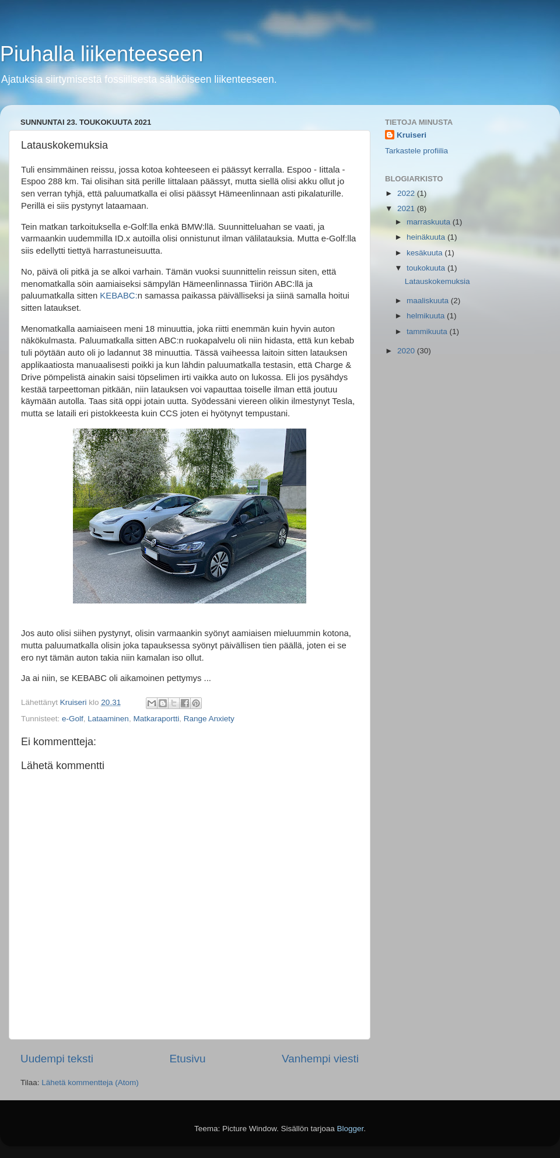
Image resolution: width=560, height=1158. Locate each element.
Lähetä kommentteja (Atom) (90, 1082)
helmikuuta (427, 315)
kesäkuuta (425, 252)
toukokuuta (427, 268)
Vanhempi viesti (320, 1058)
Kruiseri (411, 135)
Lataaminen (108, 718)
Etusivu (188, 1058)
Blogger (350, 1128)
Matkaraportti (156, 718)
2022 (407, 193)
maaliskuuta (429, 300)
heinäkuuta (427, 237)
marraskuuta (430, 221)
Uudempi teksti (56, 1058)
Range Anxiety (209, 718)
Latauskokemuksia (437, 281)
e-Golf (72, 718)
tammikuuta (428, 331)
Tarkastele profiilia (416, 150)
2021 (407, 208)
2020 (407, 350)
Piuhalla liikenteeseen (101, 54)
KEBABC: (118, 295)
